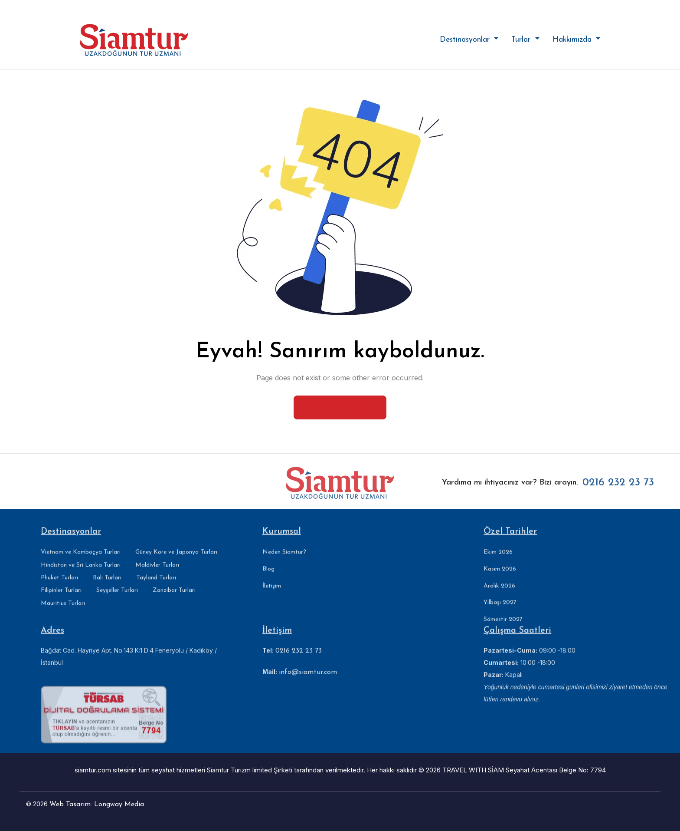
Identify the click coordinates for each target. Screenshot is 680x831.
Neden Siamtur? (284, 560)
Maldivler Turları (157, 573)
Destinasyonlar (466, 39)
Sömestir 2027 (503, 627)
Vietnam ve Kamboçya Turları (81, 560)
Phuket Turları (59, 585)
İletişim (271, 593)
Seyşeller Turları (117, 598)
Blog (268, 577)
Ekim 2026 (498, 560)
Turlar (522, 39)
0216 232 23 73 (618, 491)
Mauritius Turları (63, 611)
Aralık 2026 (499, 593)
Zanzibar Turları (174, 598)
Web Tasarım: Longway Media (96, 804)
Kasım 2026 (500, 577)
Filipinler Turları (61, 598)
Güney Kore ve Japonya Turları (176, 560)
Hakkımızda (573, 39)
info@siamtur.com (308, 680)
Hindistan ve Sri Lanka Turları (81, 573)
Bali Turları (107, 585)
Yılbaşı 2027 (500, 610)
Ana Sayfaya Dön (340, 407)
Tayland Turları (156, 585)
